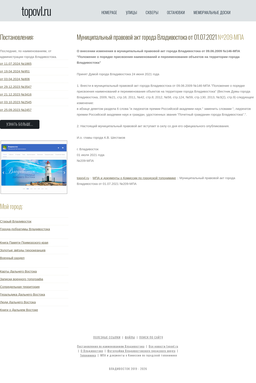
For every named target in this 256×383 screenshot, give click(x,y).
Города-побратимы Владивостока (25, 229)
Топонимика (88, 355)
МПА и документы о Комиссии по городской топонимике (134, 178)
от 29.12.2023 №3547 (16, 86)
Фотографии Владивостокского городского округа (141, 350)
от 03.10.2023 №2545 (16, 102)
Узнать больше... (19, 124)
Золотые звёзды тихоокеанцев (22, 250)
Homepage (109, 12)
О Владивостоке (92, 350)
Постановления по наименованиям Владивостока (110, 346)
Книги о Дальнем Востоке (19, 310)
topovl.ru (36, 10)
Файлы (130, 337)
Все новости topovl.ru (163, 346)
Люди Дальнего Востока (18, 302)
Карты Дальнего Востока (18, 271)
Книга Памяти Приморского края (24, 242)
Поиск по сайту (151, 337)
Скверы (152, 12)
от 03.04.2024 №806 (15, 79)
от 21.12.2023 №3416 (16, 94)
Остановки (176, 12)
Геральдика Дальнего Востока (22, 294)
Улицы (131, 12)
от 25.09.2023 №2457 (16, 110)
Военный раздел (12, 258)
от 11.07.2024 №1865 (16, 63)
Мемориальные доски (211, 12)
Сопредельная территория (20, 287)
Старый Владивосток (15, 221)
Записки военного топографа (21, 279)
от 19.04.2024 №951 (15, 71)
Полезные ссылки (107, 337)
